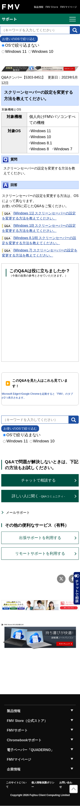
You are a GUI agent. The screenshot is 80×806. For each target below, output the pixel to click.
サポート (9, 19)
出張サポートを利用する (40, 538)
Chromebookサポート (24, 740)
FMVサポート (17, 730)
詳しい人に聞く (38, 496)
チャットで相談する (38, 480)
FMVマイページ (68, 7)
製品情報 (38, 7)
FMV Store (51, 7)
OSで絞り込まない (20, 45)
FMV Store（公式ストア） (27, 721)
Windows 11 (14, 51)
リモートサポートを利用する (40, 553)
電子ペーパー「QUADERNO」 (30, 750)
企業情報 (13, 769)
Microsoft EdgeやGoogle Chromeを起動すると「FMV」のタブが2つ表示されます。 (37, 395)
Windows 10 (40, 51)
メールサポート (18, 512)
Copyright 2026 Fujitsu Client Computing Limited (40, 795)
